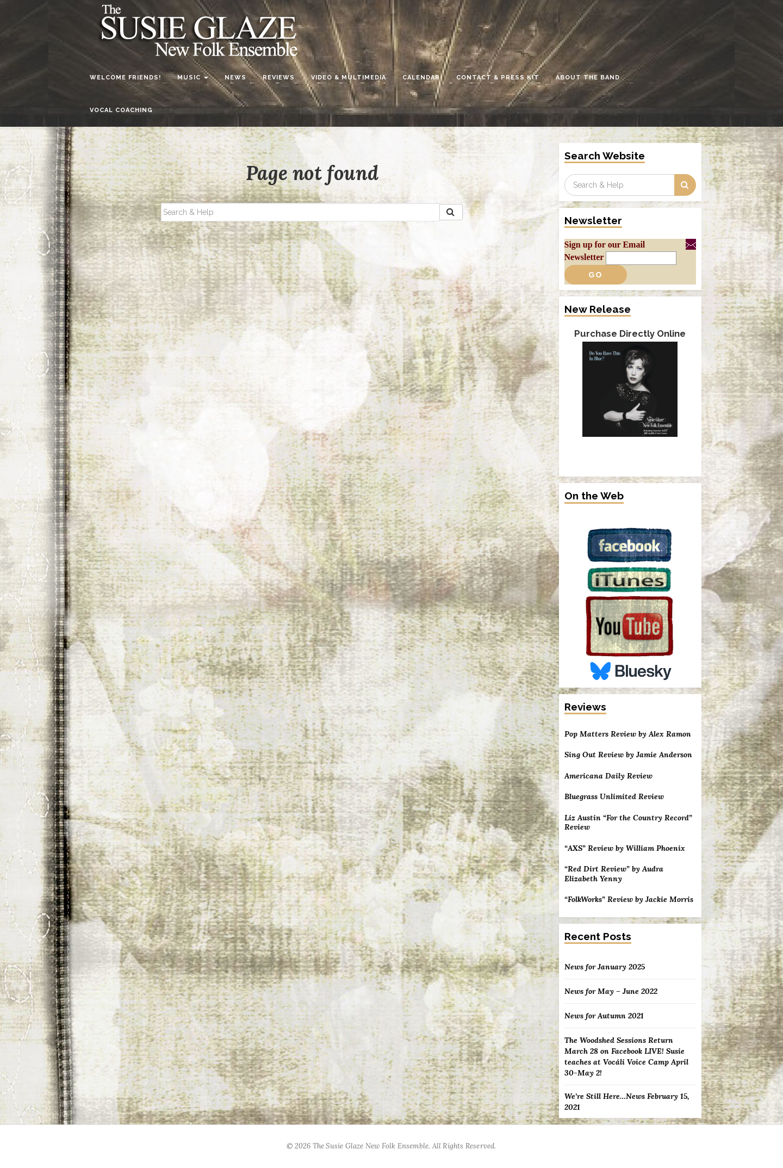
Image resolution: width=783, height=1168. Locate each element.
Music (192, 77)
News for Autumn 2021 (604, 1016)
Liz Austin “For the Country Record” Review (628, 822)
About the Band (588, 77)
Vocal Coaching (121, 110)
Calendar (421, 77)
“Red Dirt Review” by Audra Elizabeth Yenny (613, 873)
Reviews (279, 77)
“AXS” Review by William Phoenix (624, 848)
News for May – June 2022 (610, 991)
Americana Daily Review (608, 776)
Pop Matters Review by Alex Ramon (627, 734)
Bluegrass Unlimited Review (614, 796)
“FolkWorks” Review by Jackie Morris (628, 899)
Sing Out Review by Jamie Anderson (628, 754)
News (235, 77)
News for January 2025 (604, 967)
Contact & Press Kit (497, 77)
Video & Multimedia (348, 77)
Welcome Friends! (125, 77)
